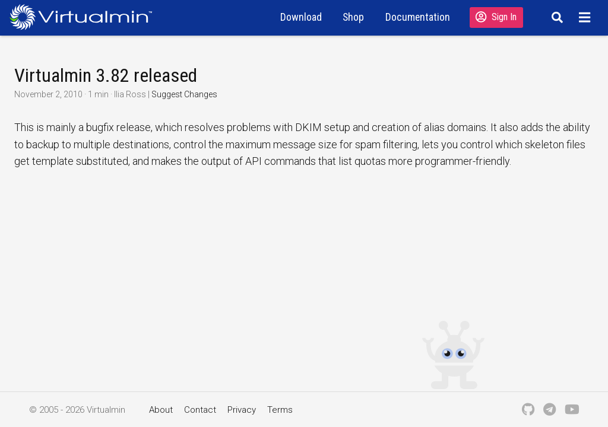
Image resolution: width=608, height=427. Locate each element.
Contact (200, 409)
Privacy (241, 409)
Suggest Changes (184, 94)
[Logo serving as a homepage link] (85, 17)
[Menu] (586, 17)
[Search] (555, 17)
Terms (280, 409)
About (161, 409)
